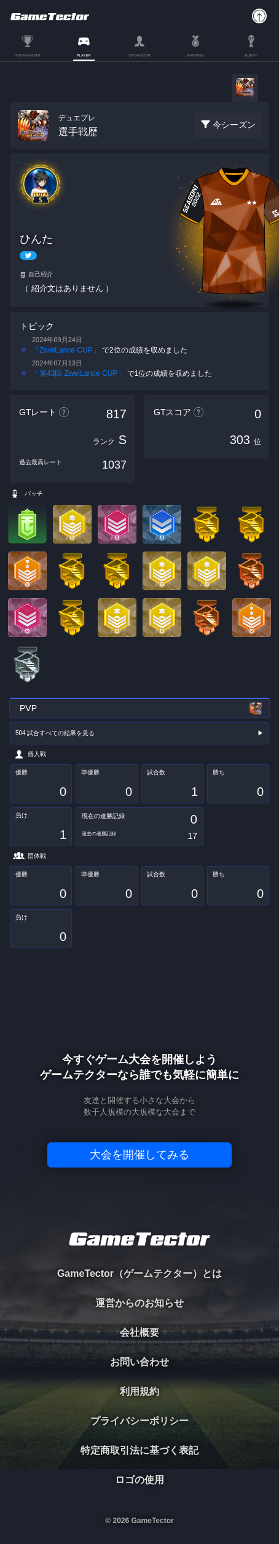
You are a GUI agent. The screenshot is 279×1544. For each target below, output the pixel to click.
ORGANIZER (139, 55)
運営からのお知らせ (139, 1303)
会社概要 (139, 1332)
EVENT (251, 55)
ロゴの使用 (139, 1480)
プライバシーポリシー (139, 1421)
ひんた (36, 239)
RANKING (195, 55)
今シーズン (234, 124)
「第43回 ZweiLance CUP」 (78, 373)
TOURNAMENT (28, 55)
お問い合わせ (139, 1362)
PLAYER (84, 55)
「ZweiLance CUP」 (66, 350)
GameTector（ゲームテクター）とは (139, 1273)
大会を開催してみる (139, 1154)
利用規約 (139, 1391)
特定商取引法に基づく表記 (139, 1450)
